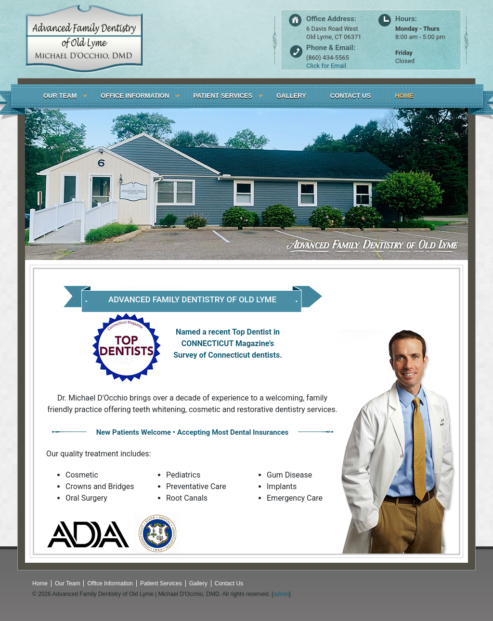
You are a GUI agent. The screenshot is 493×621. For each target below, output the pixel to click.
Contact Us (229, 583)
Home (40, 583)
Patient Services (161, 583)
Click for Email (326, 65)
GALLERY (291, 95)
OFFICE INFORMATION (135, 95)
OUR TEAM (60, 95)
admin (281, 594)
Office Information (110, 583)
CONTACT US (350, 95)
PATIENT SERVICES (222, 95)
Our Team (67, 583)
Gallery (198, 583)
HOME (404, 95)
